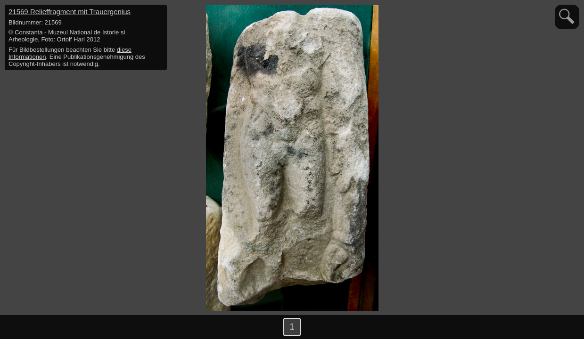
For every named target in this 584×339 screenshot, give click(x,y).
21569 (69, 12)
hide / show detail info (158, 13)
